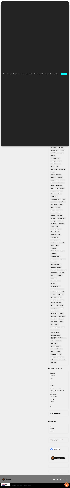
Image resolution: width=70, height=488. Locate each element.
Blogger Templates (11, 485)
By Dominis (52, 373)
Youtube (52, 383)
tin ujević (60, 221)
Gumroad (52, 431)
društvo (61, 152)
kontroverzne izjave (56, 297)
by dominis (53, 147)
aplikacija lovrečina (55, 264)
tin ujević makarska (55, 346)
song (52, 329)
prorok (58, 212)
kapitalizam (54, 152)
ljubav (60, 204)
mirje (52, 310)
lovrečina (53, 182)
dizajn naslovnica (60, 188)
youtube (53, 357)
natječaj (61, 313)
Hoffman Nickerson (55, 234)
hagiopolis (53, 278)
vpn (60, 354)
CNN (57, 226)
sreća (57, 329)
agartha (63, 259)
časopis (63, 359)
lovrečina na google (56, 302)
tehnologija (54, 343)
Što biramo (53, 362)
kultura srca (60, 299)
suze (52, 340)
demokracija (54, 272)
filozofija (53, 161)
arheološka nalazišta (56, 267)
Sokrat (62, 250)
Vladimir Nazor (54, 259)
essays (62, 180)
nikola (52, 166)
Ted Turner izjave (55, 256)
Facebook (52, 375)
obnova (58, 207)
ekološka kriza (54, 180)
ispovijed (53, 283)
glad (64, 199)
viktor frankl (54, 354)
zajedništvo (60, 357)
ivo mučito (60, 289)
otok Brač (61, 319)
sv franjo (53, 218)
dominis (61, 147)
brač (52, 188)
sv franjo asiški (61, 218)
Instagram (52, 385)
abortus (60, 177)
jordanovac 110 (60, 291)
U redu (63, 73)
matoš (52, 305)
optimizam (53, 319)
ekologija (53, 163)
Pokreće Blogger (55, 413)
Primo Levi (53, 248)
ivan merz (53, 289)
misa (57, 310)
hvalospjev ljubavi (55, 280)
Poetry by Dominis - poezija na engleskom (57, 391)
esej (59, 163)
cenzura (53, 270)
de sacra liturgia (61, 270)
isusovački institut (55, 286)
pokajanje (59, 210)
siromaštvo (61, 182)
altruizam (53, 261)
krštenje (53, 299)
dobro (52, 275)
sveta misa (58, 340)
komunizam (60, 294)
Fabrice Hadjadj (55, 231)
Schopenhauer (54, 250)
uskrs (52, 348)
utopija (52, 351)
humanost (53, 201)
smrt (63, 327)
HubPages (52, 399)
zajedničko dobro (55, 158)
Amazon (52, 404)
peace (52, 210)
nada (52, 207)
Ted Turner (53, 253)
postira (52, 212)
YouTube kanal (53, 396)
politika (62, 150)
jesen (52, 291)
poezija (53, 155)
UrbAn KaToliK (53, 394)
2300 (52, 226)
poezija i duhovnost (56, 174)
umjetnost (53, 223)
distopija (62, 272)
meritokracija (60, 305)
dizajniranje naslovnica (56, 191)
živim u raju (61, 223)
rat (51, 324)
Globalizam (59, 185)
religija (56, 324)
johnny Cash (62, 201)
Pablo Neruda (61, 242)
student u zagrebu (55, 335)
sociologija (62, 169)
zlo (58, 359)
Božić (52, 185)
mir (57, 166)
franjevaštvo (54, 196)
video (58, 351)
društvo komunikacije (56, 193)
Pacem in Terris (54, 245)
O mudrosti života (55, 240)
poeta (52, 172)
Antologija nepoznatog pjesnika (57, 388)
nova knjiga (54, 169)
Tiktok (51, 378)
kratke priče (54, 204)
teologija (53, 221)
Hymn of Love (54, 237)
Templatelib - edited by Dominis (24, 485)
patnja (61, 321)
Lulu (51, 406)
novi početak (62, 316)
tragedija (53, 177)
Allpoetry (52, 401)
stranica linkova (55, 332)
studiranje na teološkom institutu (57, 338)
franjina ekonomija (55, 199)
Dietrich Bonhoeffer (55, 229)
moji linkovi (53, 313)
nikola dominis (54, 150)
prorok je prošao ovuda (56, 215)
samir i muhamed (55, 327)
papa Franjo (54, 321)
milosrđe (61, 308)
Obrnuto (53, 242)
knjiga (59, 161)
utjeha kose (59, 348)
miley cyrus (53, 308)
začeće (53, 359)
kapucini (53, 294)
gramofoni (59, 275)
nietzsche (53, 316)
